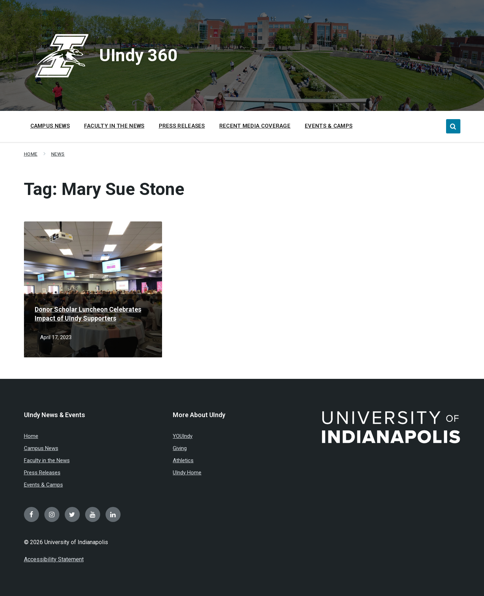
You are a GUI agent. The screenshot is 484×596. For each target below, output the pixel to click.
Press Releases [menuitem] (182, 126)
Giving (180, 448)
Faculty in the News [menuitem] (114, 126)
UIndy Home (187, 472)
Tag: (104, 189)
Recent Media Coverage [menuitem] (254, 126)
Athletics (183, 460)
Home (31, 154)
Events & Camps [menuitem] (328, 126)
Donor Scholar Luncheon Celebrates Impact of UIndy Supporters (88, 314)
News (58, 154)
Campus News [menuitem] (50, 126)
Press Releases (42, 472)
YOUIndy (182, 436)
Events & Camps (43, 485)
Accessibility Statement (54, 559)
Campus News (41, 448)
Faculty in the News (47, 460)
